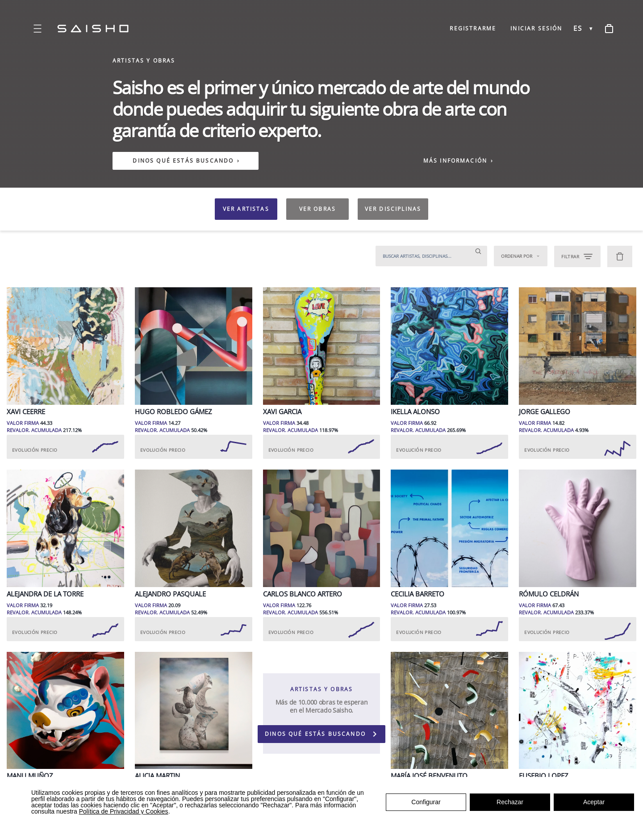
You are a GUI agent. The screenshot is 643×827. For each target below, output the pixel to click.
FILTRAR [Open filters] (577, 256)
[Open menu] (37, 29)
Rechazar (510, 802)
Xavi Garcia (282, 411)
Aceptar (594, 802)
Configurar (425, 802)
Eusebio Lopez (543, 775)
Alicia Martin (157, 775)
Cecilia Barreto (417, 594)
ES (577, 28)
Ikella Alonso (415, 411)
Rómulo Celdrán (549, 594)
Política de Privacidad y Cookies (123, 811)
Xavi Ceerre (26, 411)
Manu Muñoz (30, 775)
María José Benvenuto (429, 775)
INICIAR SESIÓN (536, 28)
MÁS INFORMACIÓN (458, 160)
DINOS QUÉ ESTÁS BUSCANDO (183, 161)
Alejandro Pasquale (170, 594)
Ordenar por (520, 256)
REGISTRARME (473, 28)
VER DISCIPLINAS (393, 209)
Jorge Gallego (544, 411)
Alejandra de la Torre (45, 594)
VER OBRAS (317, 209)
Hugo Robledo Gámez (173, 411)
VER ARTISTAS (246, 209)
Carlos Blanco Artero (302, 594)
